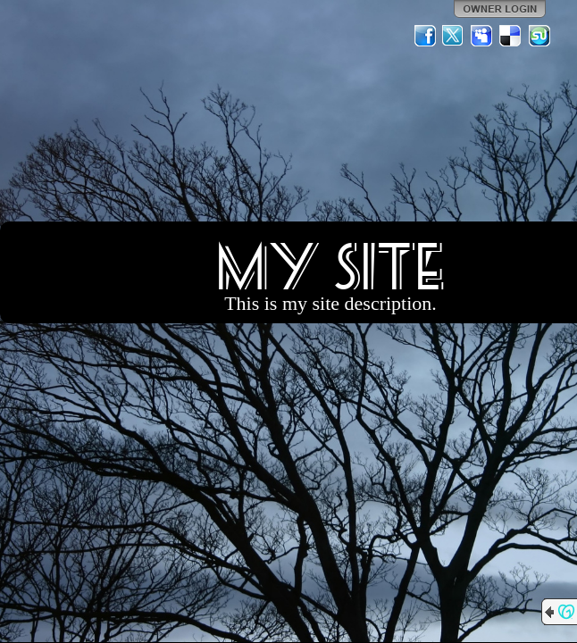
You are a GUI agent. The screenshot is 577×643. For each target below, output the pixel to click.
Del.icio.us (510, 35)
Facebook (425, 35)
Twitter (453, 35)
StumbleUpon (539, 35)
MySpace (482, 35)
